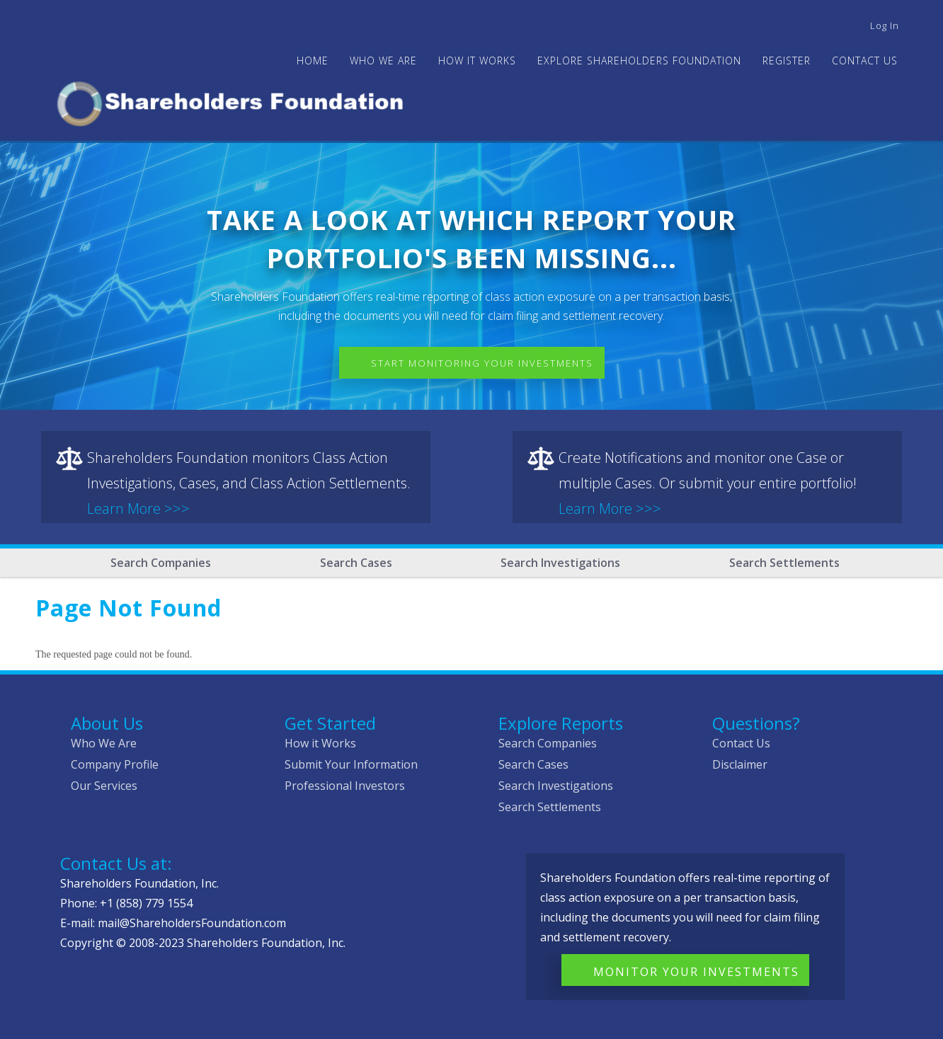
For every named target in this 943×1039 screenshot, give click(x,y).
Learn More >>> (138, 508)
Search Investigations (560, 562)
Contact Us (865, 60)
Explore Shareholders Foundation (639, 60)
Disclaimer (739, 764)
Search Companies (160, 562)
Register (786, 60)
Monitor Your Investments (696, 972)
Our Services (104, 785)
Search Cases (356, 562)
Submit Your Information (351, 764)
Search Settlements (784, 562)
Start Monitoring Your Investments (482, 363)
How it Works (320, 743)
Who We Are (104, 743)
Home (312, 60)
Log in (884, 25)
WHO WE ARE (383, 60)
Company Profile (115, 764)
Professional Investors (345, 785)
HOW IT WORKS (477, 60)
